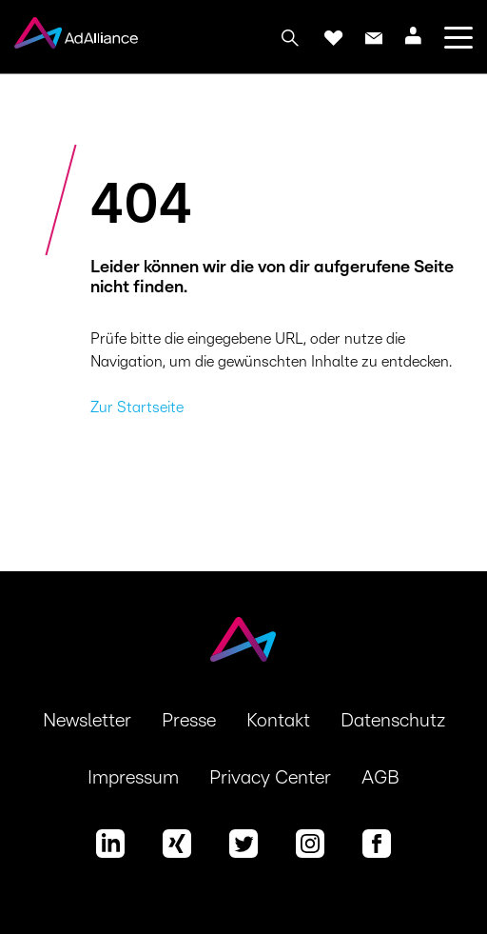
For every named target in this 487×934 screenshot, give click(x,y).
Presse (189, 720)
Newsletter (87, 720)
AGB (380, 777)
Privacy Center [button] (270, 777)
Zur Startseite (137, 407)
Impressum (133, 777)
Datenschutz (393, 720)
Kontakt (278, 720)
